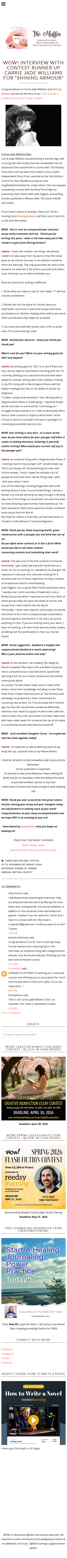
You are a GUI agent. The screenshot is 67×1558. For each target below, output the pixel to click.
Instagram (7, 1353)
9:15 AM (12, 964)
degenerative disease (21, 864)
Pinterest (6, 1362)
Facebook (7, 1349)
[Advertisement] (33, 1491)
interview (7, 868)
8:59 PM (12, 990)
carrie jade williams (17, 860)
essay (39, 864)
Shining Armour (26, 216)
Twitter (5, 1358)
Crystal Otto (28, 826)
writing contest (22, 872)
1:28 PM (12, 933)
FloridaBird (14, 968)
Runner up (20, 868)
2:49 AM (12, 1008)
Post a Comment (11, 1012)
